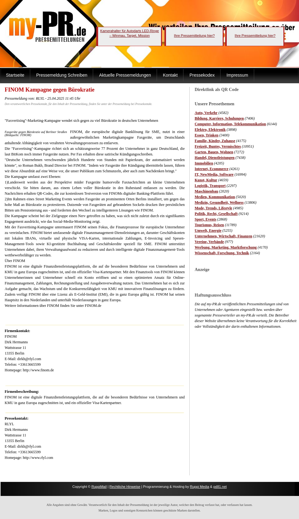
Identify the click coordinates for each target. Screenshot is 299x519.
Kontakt (170, 75)
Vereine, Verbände (209, 242)
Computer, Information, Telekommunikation (230, 124)
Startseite (15, 75)
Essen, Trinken (206, 135)
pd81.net (220, 486)
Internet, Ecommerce (211, 169)
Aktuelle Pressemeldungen (125, 75)
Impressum (237, 75)
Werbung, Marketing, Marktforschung (226, 247)
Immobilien (204, 163)
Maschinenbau (206, 191)
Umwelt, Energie (208, 230)
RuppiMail (99, 486)
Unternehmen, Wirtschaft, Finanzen (223, 236)
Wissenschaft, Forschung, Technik (222, 253)
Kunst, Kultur (206, 180)
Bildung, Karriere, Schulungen (219, 118)
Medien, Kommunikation (215, 197)
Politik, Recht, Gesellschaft (216, 214)
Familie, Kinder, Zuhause (215, 141)
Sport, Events (205, 219)
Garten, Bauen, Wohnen (214, 152)
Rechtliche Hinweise (124, 486)
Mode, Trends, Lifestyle (213, 208)
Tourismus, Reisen (209, 225)
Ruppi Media (199, 486)
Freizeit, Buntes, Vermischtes (218, 146)
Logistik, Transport (210, 185)
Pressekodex (202, 75)
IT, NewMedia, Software (214, 174)
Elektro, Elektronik (210, 129)
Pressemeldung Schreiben (61, 75)
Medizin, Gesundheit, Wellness (219, 202)
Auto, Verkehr (206, 113)
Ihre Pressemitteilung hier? (194, 35)
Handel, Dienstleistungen (215, 157)
